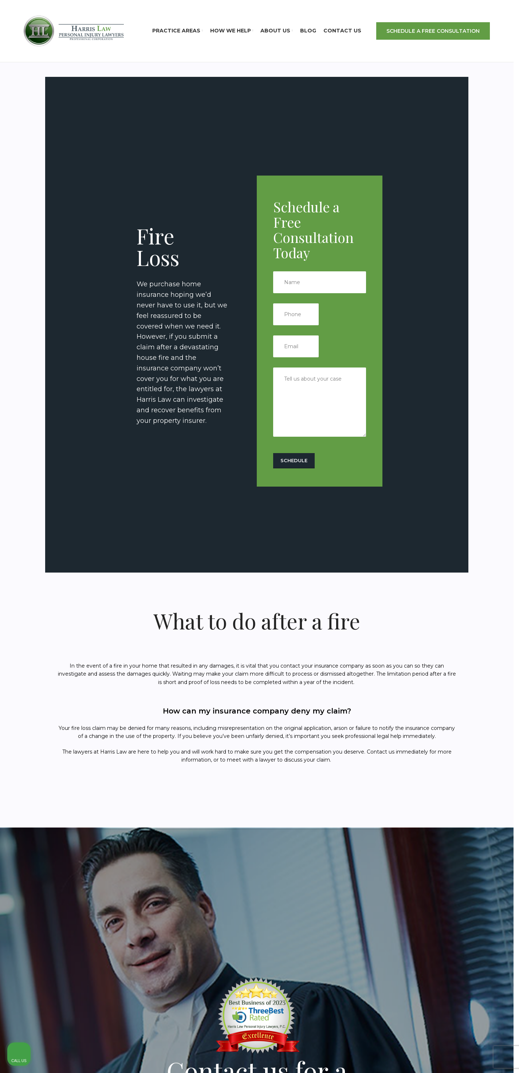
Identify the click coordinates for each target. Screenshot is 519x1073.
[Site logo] (74, 30)
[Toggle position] (479, 842)
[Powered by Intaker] (457, 1058)
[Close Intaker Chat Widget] (495, 842)
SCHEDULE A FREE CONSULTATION (433, 31)
